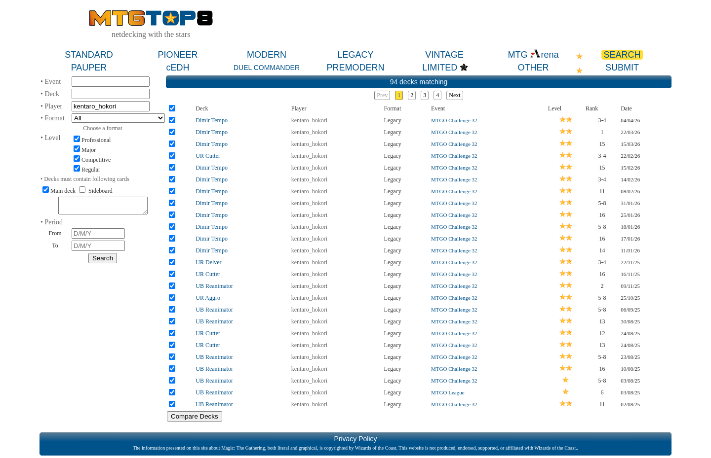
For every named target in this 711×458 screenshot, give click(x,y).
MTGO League (448, 392)
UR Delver (208, 262)
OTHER (533, 67)
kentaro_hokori (309, 120)
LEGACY (355, 55)
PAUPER (89, 67)
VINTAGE (444, 55)
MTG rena (533, 55)
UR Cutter (208, 155)
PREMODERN (355, 67)
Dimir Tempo (212, 120)
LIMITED (439, 67)
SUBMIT (622, 67)
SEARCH (621, 55)
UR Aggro (208, 297)
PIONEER (178, 55)
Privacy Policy (355, 439)
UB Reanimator (214, 285)
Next (454, 95)
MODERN (266, 55)
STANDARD (89, 55)
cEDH (177, 67)
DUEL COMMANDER (267, 67)
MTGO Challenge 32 (454, 120)
